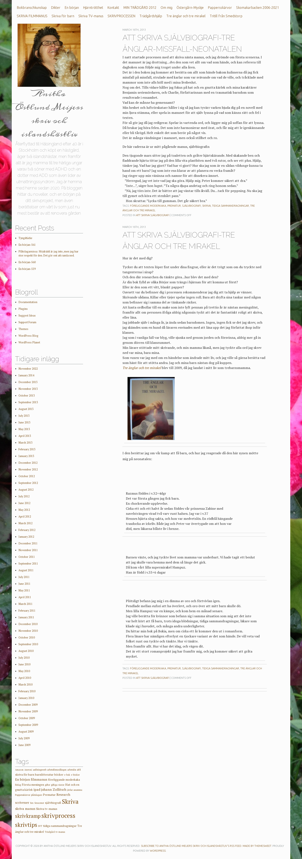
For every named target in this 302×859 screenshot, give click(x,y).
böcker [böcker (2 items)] (58, 774)
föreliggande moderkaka (148, 205)
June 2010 (24, 664)
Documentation (27, 302)
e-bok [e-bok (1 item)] (67, 774)
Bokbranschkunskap (32, 7)
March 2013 (25, 442)
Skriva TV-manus (90, 16)
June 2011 (24, 584)
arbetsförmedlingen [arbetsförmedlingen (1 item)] (56, 769)
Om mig (166, 7)
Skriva (206, 205)
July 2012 (24, 496)
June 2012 (24, 503)
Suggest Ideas (27, 315)
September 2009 (28, 725)
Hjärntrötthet (93, 7)
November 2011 (28, 550)
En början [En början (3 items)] (22, 779)
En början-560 (27, 262)
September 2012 (28, 483)
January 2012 (26, 537)
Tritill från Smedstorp (226, 16)
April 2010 (24, 678)
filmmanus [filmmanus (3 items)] (39, 779)
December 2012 (28, 463)
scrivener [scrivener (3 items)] (22, 802)
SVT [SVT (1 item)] (40, 826)
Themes (23, 329)
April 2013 (24, 436)
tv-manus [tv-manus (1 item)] (60, 831)
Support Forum (27, 322)
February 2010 (26, 691)
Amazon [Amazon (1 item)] (19, 769)
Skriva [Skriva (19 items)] (70, 801)
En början (72, 7)
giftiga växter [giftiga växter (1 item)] (57, 784)
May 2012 (24, 510)
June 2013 (24, 422)
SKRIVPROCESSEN (121, 16)
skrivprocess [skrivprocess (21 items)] (58, 816)
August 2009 (26, 731)
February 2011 (26, 610)
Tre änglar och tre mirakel (186, 16)
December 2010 (28, 624)
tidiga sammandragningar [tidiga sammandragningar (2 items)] (60, 826)
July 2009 (24, 738)
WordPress (158, 850)
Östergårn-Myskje (190, 7)
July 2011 (24, 577)
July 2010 (24, 657)
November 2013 (28, 389)
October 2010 (26, 637)
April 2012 (24, 516)
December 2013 (28, 382)
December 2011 (28, 543)
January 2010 (26, 698)
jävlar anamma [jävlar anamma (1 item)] (74, 789)
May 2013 (24, 429)
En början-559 (27, 269)
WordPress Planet (29, 342)
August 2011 (26, 570)
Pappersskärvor (220, 7)
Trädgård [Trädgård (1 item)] (50, 831)
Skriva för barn (63, 16)
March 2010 (25, 684)
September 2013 (28, 402)
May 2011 (24, 590)
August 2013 (26, 409)
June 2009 (24, 745)
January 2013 (26, 456)
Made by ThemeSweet (257, 845)
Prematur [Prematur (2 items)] (49, 795)
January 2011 (26, 617)
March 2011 (25, 604)
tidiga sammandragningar (230, 205)
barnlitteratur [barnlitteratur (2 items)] (44, 774)
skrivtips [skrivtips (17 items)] (26, 825)
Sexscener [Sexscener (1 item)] (39, 802)
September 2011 (28, 563)
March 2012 (25, 523)
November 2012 (28, 469)
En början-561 (27, 245)
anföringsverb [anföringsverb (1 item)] (39, 769)
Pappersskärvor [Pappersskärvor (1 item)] (22, 794)
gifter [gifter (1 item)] (47, 784)
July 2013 (24, 416)
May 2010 (24, 671)
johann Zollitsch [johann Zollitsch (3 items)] (53, 789)
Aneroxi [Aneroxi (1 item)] (28, 769)
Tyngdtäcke (25, 238)
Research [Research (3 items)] (63, 794)
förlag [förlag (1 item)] (18, 784)
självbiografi (191, 205)
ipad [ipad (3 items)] (37, 789)
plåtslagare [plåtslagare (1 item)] (36, 794)
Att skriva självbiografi (152, 215)
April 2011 (24, 597)
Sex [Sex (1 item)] (32, 802)
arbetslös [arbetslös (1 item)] (71, 769)
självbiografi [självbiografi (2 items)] (53, 803)
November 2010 (28, 631)
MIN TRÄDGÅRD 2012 (139, 7)
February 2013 (26, 449)
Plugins (23, 309)
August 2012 (26, 489)
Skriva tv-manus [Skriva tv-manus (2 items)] (46, 809)
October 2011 (26, 557)
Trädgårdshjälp (150, 16)
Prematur (174, 205)
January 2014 (26, 375)
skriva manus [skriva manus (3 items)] (25, 808)
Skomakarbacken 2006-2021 (257, 7)
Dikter (55, 7)
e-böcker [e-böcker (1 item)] (75, 774)
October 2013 (26, 395)
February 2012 (26, 530)
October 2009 (26, 718)
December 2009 (28, 705)
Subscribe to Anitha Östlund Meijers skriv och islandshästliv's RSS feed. (191, 845)
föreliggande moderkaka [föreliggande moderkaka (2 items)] (64, 780)
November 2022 (28, 368)
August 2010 (26, 651)
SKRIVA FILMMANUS (32, 16)
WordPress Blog (28, 336)
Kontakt (113, 7)
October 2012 (26, 476)
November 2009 (28, 711)
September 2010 (28, 644)
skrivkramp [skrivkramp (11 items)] (27, 815)
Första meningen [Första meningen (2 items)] (33, 785)
